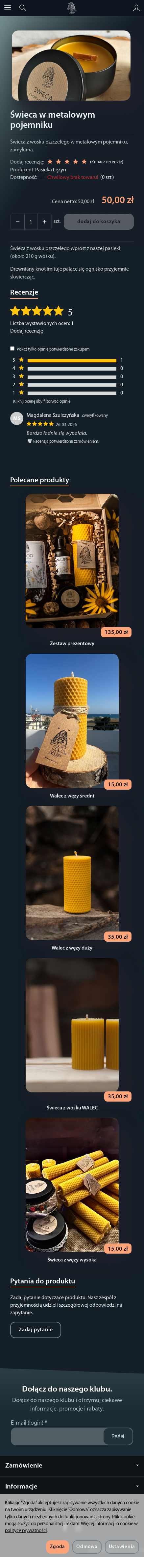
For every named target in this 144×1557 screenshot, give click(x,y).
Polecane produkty (39, 480)
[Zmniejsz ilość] (44, 222)
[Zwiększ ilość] (17, 222)
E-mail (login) (27, 1423)
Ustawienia (122, 1547)
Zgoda (57, 1547)
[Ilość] (30, 222)
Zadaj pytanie (36, 1330)
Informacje (72, 1486)
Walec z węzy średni (72, 796)
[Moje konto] (136, 8)
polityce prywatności (26, 1530)
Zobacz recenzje (106, 162)
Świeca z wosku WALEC (72, 1108)
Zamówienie (72, 1465)
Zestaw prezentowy (72, 643)
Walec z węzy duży (72, 948)
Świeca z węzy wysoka (72, 1260)
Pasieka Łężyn (50, 170)
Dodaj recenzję (26, 331)
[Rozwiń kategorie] (7, 8)
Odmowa (86, 1547)
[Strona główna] (71, 8)
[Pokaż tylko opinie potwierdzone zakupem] (12, 348)
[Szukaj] (22, 8)
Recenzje (24, 293)
